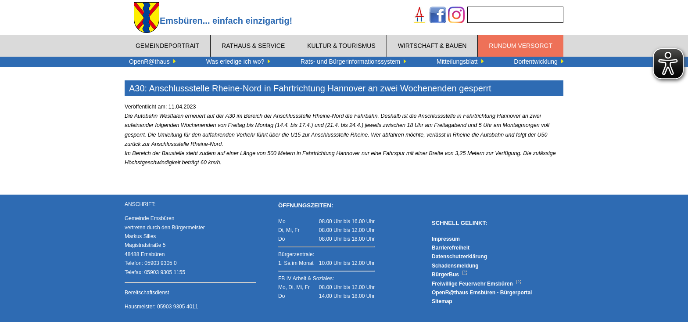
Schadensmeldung (455, 266)
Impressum (446, 239)
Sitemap (442, 301)
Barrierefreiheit (450, 248)
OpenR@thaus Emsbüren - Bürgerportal (482, 292)
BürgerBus (449, 274)
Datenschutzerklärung (459, 256)
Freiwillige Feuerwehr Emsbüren (476, 284)
